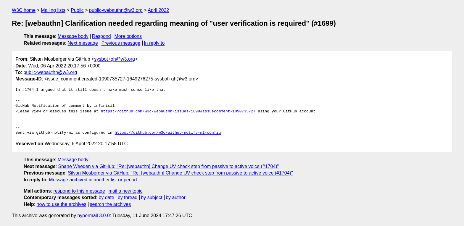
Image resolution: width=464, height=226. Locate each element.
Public (77, 10)
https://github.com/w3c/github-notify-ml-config (168, 132)
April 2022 (158, 10)
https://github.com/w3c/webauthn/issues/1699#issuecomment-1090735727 (178, 111)
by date (106, 197)
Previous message (121, 43)
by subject (151, 197)
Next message (83, 43)
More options (128, 36)
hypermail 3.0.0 (93, 215)
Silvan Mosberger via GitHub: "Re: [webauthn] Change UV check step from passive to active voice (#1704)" (180, 172)
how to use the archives (61, 204)
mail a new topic (126, 190)
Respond (101, 36)
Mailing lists (53, 10)
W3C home (24, 10)
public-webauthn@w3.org (116, 10)
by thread (128, 197)
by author (176, 197)
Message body (73, 36)
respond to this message (79, 190)
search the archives (110, 204)
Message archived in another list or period (93, 179)
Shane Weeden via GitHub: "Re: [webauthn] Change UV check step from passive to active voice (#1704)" (168, 166)
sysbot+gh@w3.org (114, 59)
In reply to (154, 43)
